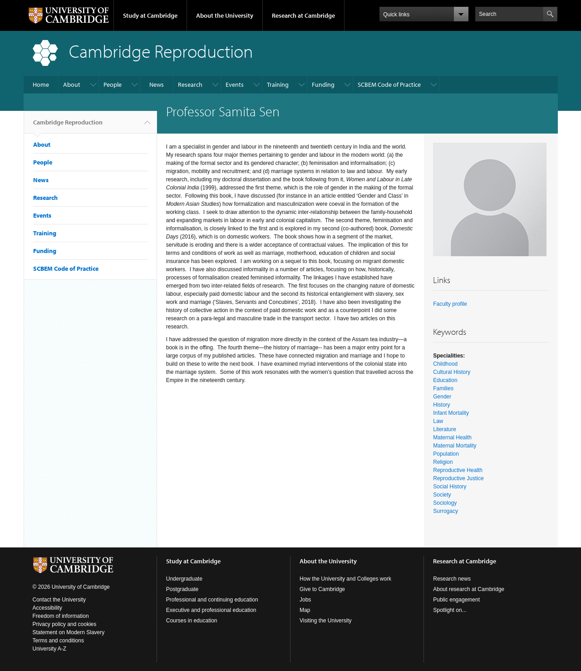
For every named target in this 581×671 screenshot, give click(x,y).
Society (442, 495)
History (441, 405)
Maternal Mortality (454, 445)
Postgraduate (182, 589)
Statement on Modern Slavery (69, 632)
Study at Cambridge (150, 15)
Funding (323, 84)
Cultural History (451, 372)
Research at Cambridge (303, 15)
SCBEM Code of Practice (389, 84)
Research (190, 84)
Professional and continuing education (212, 599)
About (71, 84)
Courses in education (191, 620)
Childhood (445, 364)
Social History (449, 486)
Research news (452, 579)
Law (438, 421)
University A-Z (50, 649)
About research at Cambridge (468, 589)
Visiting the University (326, 620)
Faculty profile (450, 304)
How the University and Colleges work (345, 579)
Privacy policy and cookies (65, 624)
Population (446, 454)
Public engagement (456, 599)
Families (443, 388)
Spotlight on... (449, 610)
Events (235, 84)
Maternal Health (452, 437)
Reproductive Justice (458, 478)
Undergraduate (184, 579)
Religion (443, 462)
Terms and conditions (58, 640)
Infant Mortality (451, 413)
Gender (442, 396)
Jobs (305, 599)
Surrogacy (445, 511)
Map (305, 610)
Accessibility (47, 608)
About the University (224, 15)
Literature (444, 429)
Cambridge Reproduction (68, 126)
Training (278, 84)
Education (445, 380)
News (156, 84)
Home (41, 84)
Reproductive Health (458, 470)
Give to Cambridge (322, 589)
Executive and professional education (211, 610)
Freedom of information (61, 616)
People (112, 84)
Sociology (445, 503)
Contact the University (59, 599)
